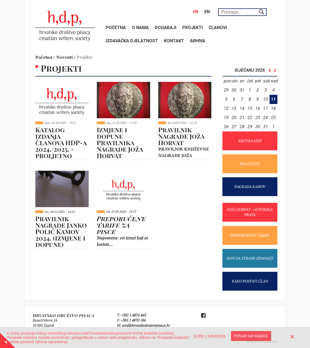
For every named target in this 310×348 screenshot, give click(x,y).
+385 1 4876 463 (133, 315)
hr (195, 11)
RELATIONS (250, 163)
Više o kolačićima (210, 336)
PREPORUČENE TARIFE (249, 235)
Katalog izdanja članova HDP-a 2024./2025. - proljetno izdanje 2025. (61, 145)
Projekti (192, 27)
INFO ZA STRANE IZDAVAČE (249, 258)
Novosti (64, 57)
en (207, 11)
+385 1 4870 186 (133, 320)
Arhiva (197, 40)
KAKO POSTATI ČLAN (250, 281)
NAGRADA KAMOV (249, 186)
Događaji (165, 27)
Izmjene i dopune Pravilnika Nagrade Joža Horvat (120, 142)
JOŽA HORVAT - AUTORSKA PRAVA (250, 212)
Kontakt (174, 40)
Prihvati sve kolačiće (251, 336)
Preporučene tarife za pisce (121, 225)
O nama (140, 27)
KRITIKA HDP (249, 140)
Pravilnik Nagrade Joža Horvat (181, 136)
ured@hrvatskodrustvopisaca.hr (146, 325)
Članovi (218, 27)
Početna (116, 27)
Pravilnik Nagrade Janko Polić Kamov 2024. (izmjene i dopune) (61, 231)
